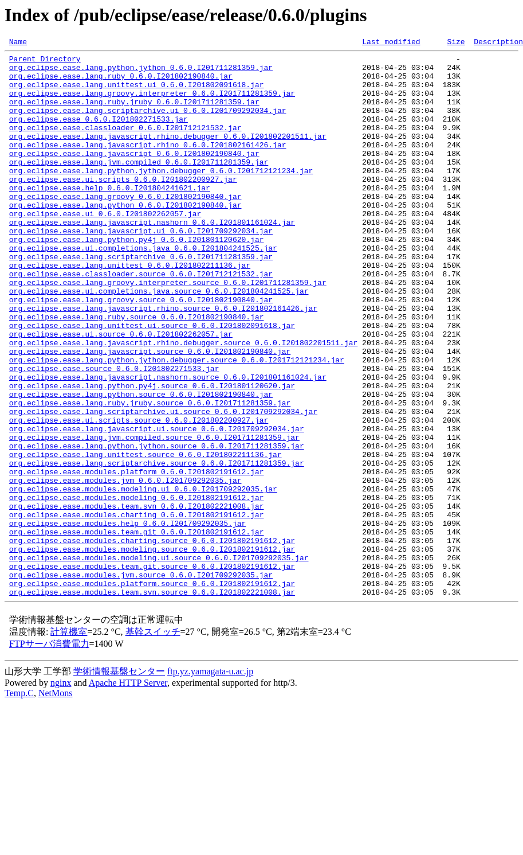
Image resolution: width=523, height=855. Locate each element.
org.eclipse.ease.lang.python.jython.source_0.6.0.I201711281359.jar (156, 526)
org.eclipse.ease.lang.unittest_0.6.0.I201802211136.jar (129, 309)
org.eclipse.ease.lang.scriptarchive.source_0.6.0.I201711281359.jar (156, 547)
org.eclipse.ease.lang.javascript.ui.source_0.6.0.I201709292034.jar (156, 506)
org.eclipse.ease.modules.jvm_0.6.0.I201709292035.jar (125, 568)
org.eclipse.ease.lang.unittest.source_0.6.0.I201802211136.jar (145, 537)
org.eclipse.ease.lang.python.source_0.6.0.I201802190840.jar (141, 464)
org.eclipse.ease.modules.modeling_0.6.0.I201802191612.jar (136, 588)
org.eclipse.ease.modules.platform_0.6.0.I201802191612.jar (136, 557)
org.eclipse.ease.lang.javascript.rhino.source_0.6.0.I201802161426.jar (163, 361)
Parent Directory (45, 62)
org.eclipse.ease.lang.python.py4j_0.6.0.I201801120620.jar (136, 279)
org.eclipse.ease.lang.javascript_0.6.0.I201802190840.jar (134, 175)
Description (498, 43)
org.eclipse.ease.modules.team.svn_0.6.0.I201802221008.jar (136, 599)
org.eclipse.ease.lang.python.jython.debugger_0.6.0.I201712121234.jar (161, 196)
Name (18, 43)
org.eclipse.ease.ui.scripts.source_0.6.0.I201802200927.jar (138, 495)
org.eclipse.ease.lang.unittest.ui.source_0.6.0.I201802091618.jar (152, 382)
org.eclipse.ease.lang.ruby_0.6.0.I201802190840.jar (121, 82)
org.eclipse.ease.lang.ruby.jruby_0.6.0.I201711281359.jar (134, 113)
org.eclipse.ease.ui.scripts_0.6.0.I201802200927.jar (123, 206)
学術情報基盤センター (119, 781)
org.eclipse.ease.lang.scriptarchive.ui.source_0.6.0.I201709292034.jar (163, 485)
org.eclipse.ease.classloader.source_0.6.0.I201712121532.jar (141, 320)
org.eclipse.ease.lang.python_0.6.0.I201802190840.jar (125, 237)
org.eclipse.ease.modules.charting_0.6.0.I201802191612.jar (136, 609)
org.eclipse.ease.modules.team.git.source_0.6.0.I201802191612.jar (152, 671)
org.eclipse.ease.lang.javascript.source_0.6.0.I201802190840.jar (149, 413)
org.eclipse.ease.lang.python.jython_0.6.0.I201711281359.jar (141, 72)
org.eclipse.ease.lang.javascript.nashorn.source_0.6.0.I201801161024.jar (168, 444)
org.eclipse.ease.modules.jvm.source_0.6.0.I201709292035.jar (141, 681)
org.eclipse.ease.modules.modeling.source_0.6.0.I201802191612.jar (152, 650)
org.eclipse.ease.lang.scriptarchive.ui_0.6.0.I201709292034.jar (147, 124)
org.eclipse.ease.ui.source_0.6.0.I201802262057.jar (121, 392)
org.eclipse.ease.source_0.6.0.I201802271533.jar (114, 433)
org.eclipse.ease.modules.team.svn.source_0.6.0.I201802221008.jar (152, 702)
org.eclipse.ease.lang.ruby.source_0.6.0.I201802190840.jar (136, 371)
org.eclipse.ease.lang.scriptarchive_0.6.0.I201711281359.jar (141, 299)
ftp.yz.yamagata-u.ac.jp (210, 781)
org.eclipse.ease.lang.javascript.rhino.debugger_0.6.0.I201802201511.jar (168, 155)
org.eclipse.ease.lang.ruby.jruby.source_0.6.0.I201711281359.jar (149, 475)
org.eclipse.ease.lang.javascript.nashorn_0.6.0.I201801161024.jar (152, 258)
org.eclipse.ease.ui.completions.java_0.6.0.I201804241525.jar (143, 289)
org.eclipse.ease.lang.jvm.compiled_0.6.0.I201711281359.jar (138, 186)
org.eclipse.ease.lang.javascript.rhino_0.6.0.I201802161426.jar (147, 165)
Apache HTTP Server (128, 793)
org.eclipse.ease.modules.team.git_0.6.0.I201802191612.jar (136, 629)
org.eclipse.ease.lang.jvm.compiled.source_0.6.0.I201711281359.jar (154, 516)
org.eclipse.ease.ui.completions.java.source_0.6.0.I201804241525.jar (159, 340)
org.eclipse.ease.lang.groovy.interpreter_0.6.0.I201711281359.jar (152, 103)
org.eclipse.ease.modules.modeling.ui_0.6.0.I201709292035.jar (143, 578)
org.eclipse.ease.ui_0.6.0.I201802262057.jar (105, 248)
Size (456, 43)
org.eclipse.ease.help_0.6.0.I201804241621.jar (109, 217)
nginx (60, 793)
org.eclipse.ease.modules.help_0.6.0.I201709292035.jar (127, 619)
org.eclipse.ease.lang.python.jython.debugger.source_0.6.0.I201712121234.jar (176, 423)
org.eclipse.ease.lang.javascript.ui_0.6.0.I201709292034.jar (141, 268)
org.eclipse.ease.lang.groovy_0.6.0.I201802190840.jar (125, 227)
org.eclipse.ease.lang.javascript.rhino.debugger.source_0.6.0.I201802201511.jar (183, 402)
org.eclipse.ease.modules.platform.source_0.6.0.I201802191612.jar (152, 691)
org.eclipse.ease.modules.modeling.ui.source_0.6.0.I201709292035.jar (159, 660)
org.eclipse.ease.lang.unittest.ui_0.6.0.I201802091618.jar (136, 93)
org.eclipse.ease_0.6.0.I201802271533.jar (98, 134)
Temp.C (19, 803)
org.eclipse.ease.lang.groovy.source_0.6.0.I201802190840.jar (141, 351)
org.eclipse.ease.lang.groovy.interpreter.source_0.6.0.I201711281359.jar (168, 330)
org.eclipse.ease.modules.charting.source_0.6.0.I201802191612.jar (152, 640)
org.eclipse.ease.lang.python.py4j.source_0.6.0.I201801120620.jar (152, 454)
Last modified (391, 43)
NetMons (55, 803)
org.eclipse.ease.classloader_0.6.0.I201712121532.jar (125, 144)
